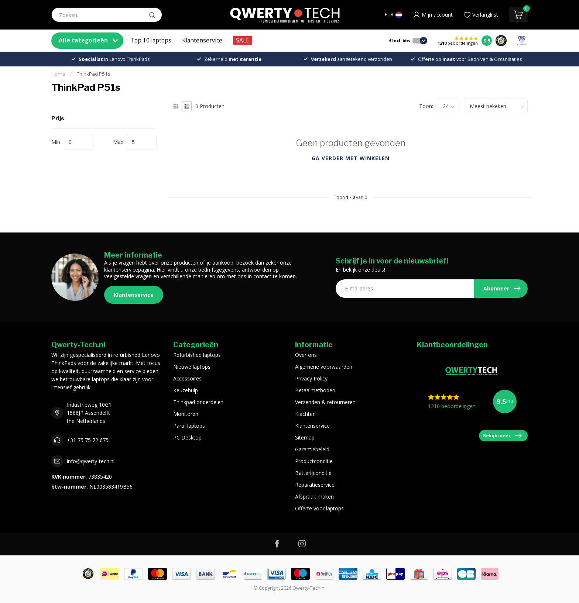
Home (58, 73)
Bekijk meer (502, 435)
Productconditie (314, 461)
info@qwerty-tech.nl (90, 461)
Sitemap (305, 437)
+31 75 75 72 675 (88, 440)
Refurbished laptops (197, 354)
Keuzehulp (185, 390)
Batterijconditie (313, 472)
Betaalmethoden (315, 390)
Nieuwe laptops (191, 366)
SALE (242, 40)
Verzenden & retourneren (325, 402)
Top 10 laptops (151, 40)
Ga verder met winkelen (351, 158)
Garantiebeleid (312, 449)
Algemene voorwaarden (323, 366)
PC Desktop (187, 437)
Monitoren (185, 413)
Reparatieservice (315, 484)
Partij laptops (189, 425)
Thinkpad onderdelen (198, 402)
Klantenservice (202, 40)
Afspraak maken (314, 496)
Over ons (306, 354)
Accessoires (187, 378)
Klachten (305, 413)
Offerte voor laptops (319, 508)
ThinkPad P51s (93, 73)
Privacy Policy (311, 378)
